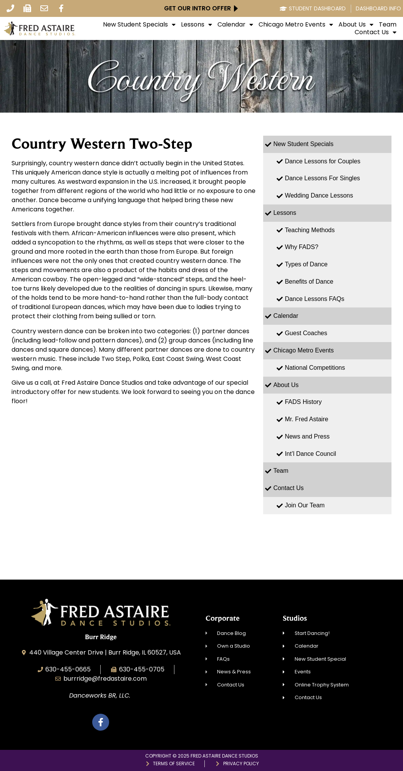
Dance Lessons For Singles (322, 178)
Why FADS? (301, 247)
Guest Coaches (306, 333)
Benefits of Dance (309, 281)
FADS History (303, 402)
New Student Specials (139, 24)
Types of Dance (306, 264)
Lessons (196, 24)
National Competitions (315, 367)
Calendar (235, 24)
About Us (355, 24)
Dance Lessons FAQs (314, 299)
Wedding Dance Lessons (319, 195)
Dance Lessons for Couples (322, 161)
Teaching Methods (310, 230)
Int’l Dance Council (310, 453)
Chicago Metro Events (296, 24)
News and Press (307, 436)
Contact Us (375, 32)
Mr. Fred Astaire (306, 419)
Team (387, 24)
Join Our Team (305, 505)
